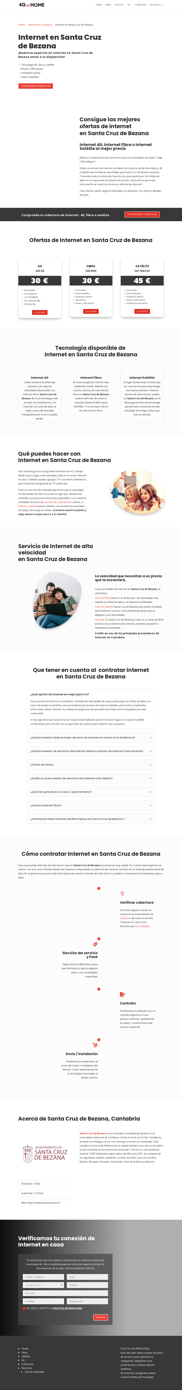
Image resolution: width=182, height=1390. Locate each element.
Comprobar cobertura (36, 86)
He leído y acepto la (52, 1308)
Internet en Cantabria (40, 24)
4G (128, 5)
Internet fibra (65, 502)
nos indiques (142, 926)
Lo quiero (39, 312)
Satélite (119, 5)
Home (99, 5)
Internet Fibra (117, 144)
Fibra (108, 5)
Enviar (100, 1317)
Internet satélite (104, 606)
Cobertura (140, 5)
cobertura (125, 918)
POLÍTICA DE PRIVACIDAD (67, 1308)
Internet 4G (91, 144)
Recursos (155, 5)
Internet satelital (27, 506)
